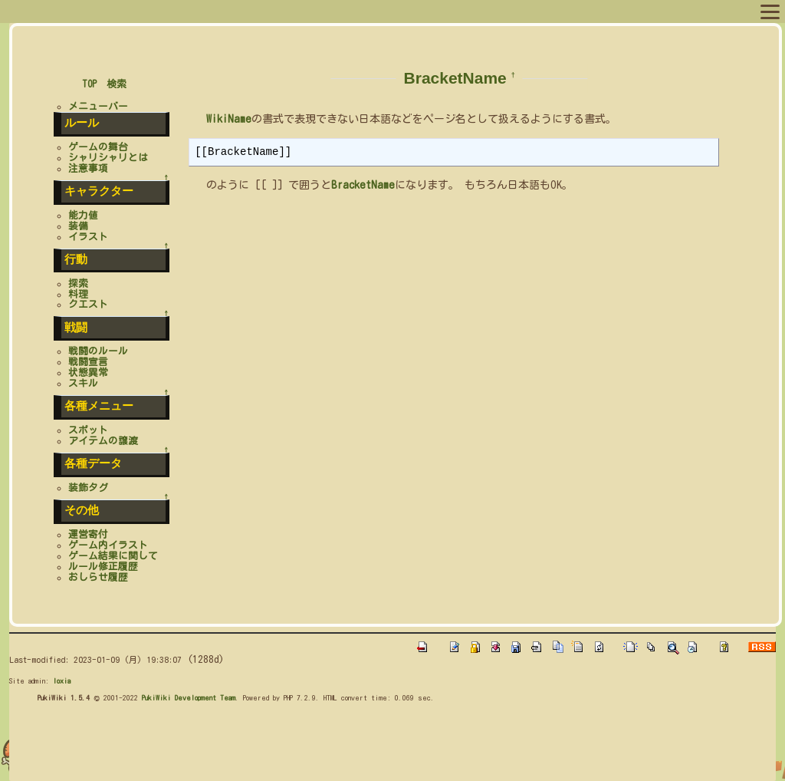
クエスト (88, 304)
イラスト (88, 237)
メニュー (44, 10)
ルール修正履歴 (103, 567)
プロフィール (113, 10)
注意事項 (88, 168)
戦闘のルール (98, 351)
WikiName (228, 119)
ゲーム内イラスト (108, 545)
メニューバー (98, 106)
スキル (83, 383)
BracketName (455, 78)
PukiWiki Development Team (188, 697)
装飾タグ (88, 488)
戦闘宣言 (88, 362)
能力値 (83, 215)
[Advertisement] (288, 745)
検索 (116, 84)
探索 (78, 283)
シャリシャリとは (108, 158)
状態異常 (88, 372)
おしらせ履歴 (98, 577)
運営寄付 (88, 534)
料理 (78, 294)
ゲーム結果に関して (113, 556)
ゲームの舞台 (98, 147)
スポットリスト (278, 10)
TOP (89, 84)
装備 (78, 226)
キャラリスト (193, 10)
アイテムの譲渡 (103, 441)
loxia (62, 680)
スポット (88, 430)
